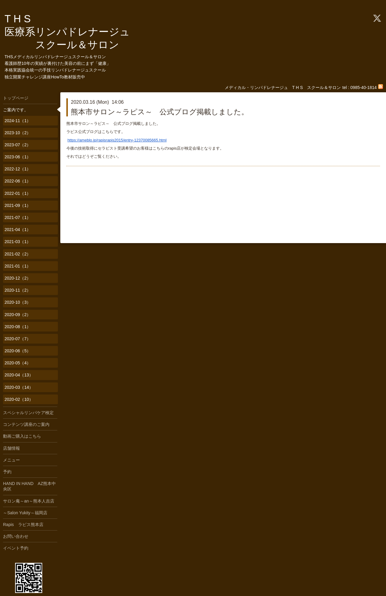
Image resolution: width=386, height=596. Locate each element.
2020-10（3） (18, 302)
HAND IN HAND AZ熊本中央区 (29, 486)
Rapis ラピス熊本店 (23, 524)
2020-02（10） (19, 399)
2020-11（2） (18, 290)
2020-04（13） (19, 374)
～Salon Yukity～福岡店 (25, 512)
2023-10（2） (18, 132)
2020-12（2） (18, 278)
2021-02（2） (18, 254)
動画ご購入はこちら (22, 436)
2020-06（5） (18, 350)
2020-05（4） (18, 362)
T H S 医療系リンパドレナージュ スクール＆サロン (72, 31)
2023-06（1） (18, 156)
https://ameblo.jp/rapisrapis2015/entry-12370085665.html (117, 140)
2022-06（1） (18, 181)
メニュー (11, 460)
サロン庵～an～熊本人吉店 (28, 501)
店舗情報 (11, 448)
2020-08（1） (18, 326)
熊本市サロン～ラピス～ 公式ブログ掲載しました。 (159, 112)
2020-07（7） (18, 338)
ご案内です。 (15, 109)
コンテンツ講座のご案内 (26, 424)
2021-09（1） (18, 205)
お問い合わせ (15, 536)
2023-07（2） (18, 144)
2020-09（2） (18, 314)
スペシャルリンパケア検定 (28, 412)
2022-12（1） (18, 168)
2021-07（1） (18, 217)
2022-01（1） (18, 193)
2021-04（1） (18, 229)
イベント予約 (15, 548)
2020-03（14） (19, 387)
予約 (7, 471)
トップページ (15, 98)
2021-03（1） (18, 241)
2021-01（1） (18, 266)
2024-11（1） (18, 120)
